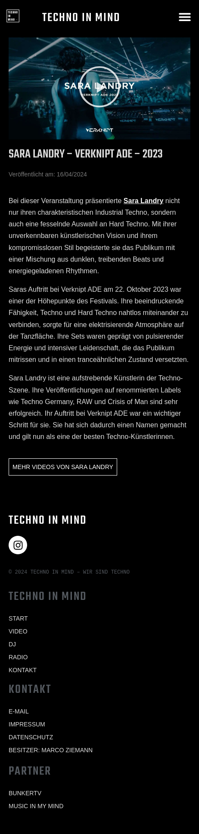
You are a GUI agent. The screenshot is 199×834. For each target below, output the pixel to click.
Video (18, 631)
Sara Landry (143, 200)
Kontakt (23, 670)
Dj (12, 644)
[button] (185, 16)
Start (18, 618)
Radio (18, 657)
